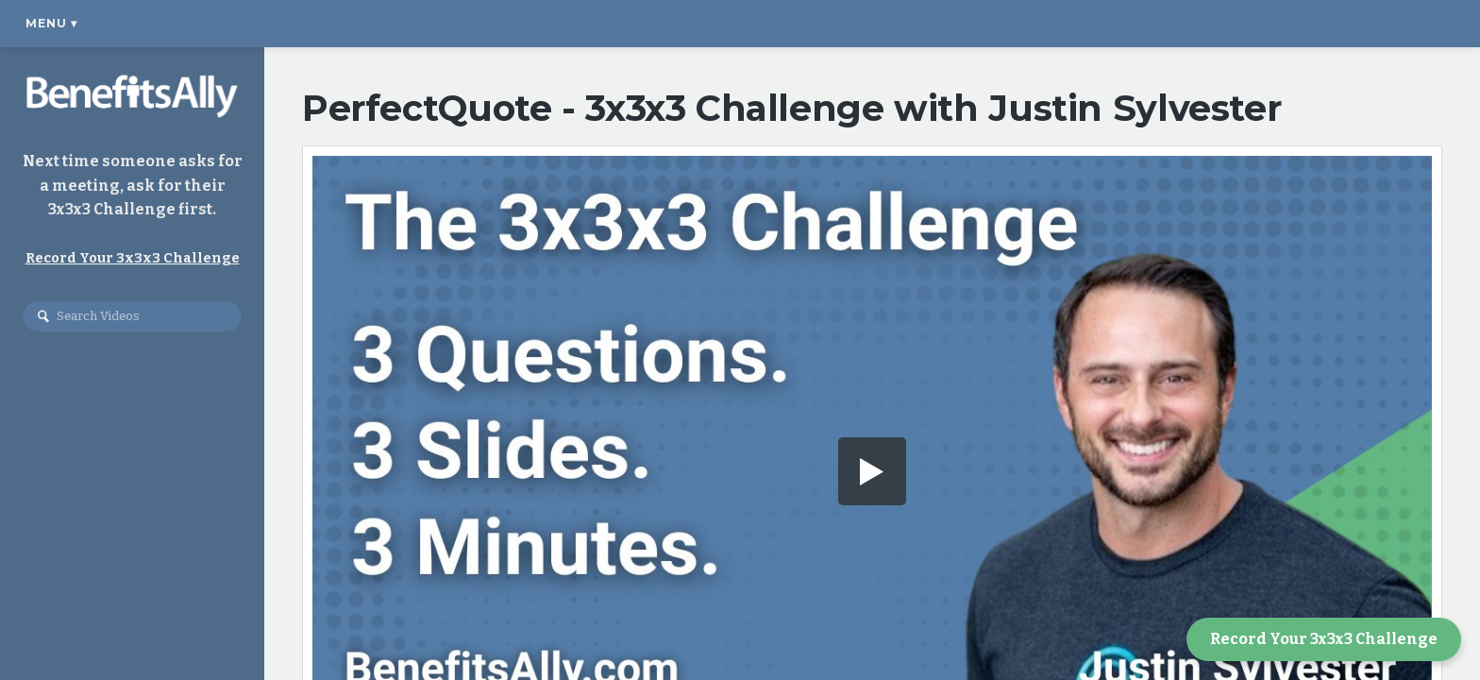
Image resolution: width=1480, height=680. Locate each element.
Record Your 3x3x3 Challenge (1324, 639)
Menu (51, 23)
